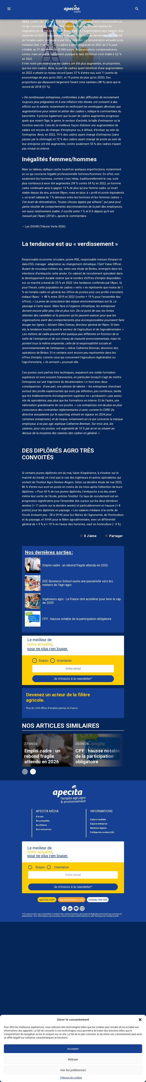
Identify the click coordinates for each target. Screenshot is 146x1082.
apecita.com (47, 899)
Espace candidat (98, 819)
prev (25, 772)
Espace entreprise (98, 824)
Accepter (73, 1048)
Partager (114, 535)
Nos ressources (43, 829)
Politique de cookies (71, 1077)
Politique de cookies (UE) (102, 832)
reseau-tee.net (97, 899)
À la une (39, 817)
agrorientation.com (71, 899)
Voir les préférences (73, 1070)
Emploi (43, 660)
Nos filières (41, 825)
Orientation (64, 660)
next (33, 772)
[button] (140, 1020)
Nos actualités (43, 821)
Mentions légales (98, 828)
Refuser (73, 1059)
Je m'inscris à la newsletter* (73, 678)
